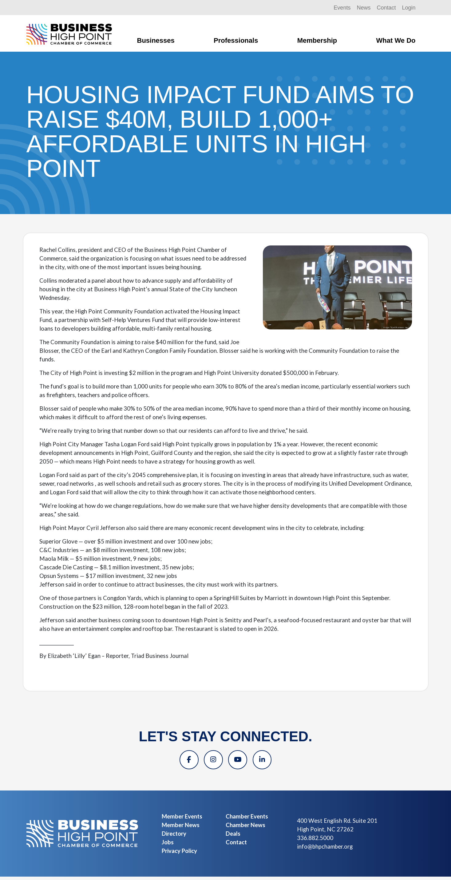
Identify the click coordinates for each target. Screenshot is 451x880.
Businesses (156, 40)
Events (342, 8)
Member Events (182, 819)
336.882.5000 (315, 841)
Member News (181, 828)
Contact (386, 8)
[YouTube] (239, 761)
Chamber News (245, 828)
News (363, 8)
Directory (174, 837)
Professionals (235, 40)
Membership (317, 40)
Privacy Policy (179, 854)
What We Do (396, 40)
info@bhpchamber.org (325, 849)
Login (408, 8)
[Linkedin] (267, 761)
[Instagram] (212, 761)
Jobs (168, 845)
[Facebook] (184, 761)
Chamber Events (247, 819)
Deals (233, 837)
